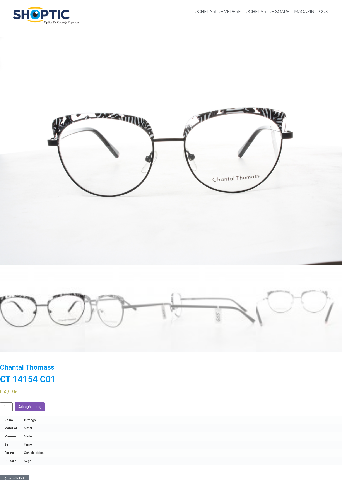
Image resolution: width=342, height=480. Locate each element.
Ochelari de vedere (218, 11)
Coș (323, 11)
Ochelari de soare (267, 11)
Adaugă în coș (29, 405)
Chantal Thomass (27, 365)
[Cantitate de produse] (6, 405)
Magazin (304, 11)
